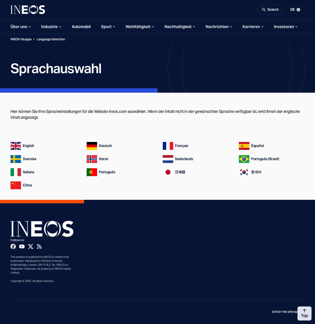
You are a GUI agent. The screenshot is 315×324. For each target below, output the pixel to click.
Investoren (284, 26)
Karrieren (251, 26)
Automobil (81, 26)
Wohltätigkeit (138, 26)
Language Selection (51, 39)
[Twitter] (30, 246)
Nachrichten (217, 26)
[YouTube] (21, 246)
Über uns (18, 26)
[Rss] (39, 246)
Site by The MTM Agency (288, 311)
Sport (106, 26)
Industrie (49, 26)
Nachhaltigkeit (178, 26)
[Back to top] (305, 313)
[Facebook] (13, 246)
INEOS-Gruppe (21, 39)
